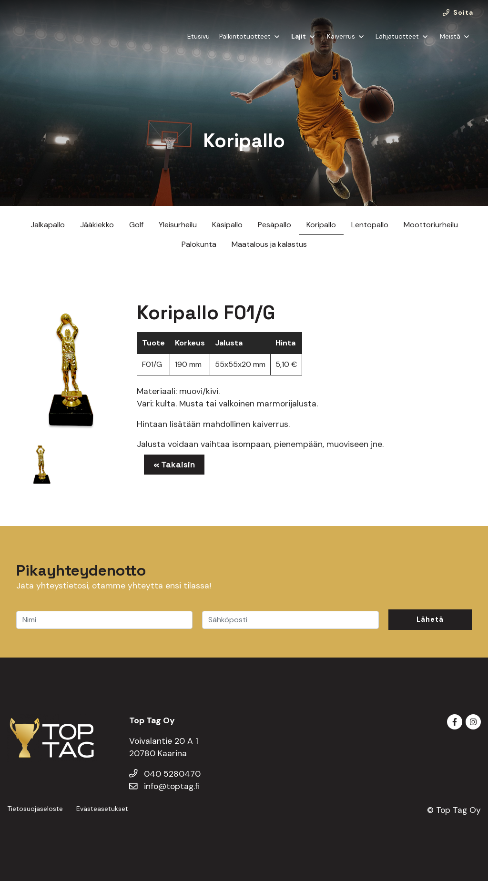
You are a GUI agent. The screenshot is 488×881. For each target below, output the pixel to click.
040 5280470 (165, 774)
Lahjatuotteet (397, 45)
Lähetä (430, 619)
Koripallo (321, 225)
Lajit (298, 45)
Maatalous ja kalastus (269, 244)
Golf (136, 225)
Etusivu (198, 45)
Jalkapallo (47, 225)
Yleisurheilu (178, 225)
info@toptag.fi (164, 786)
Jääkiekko (97, 225)
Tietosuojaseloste (35, 808)
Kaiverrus (341, 45)
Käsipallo (227, 225)
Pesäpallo (274, 225)
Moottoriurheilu (431, 225)
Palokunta (199, 244)
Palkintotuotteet (245, 45)
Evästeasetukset (102, 808)
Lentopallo (369, 225)
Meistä (450, 45)
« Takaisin (174, 464)
